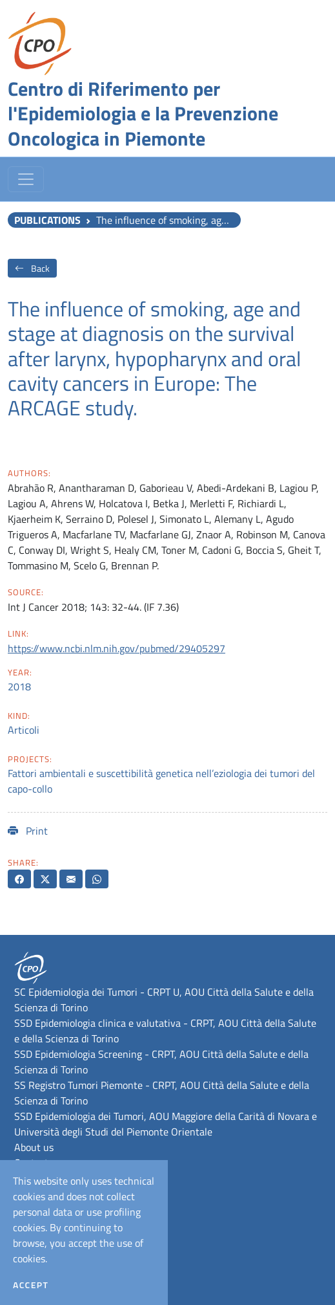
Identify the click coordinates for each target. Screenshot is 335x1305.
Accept (30, 1284)
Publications (47, 220)
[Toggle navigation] (26, 179)
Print (28, 831)
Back (32, 268)
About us (34, 1147)
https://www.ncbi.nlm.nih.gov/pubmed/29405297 (116, 648)
